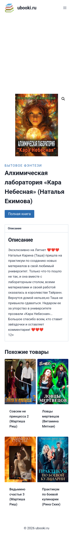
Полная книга (19, 214)
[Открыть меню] (64, 8)
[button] (63, 98)
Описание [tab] (14, 228)
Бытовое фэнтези (23, 165)
